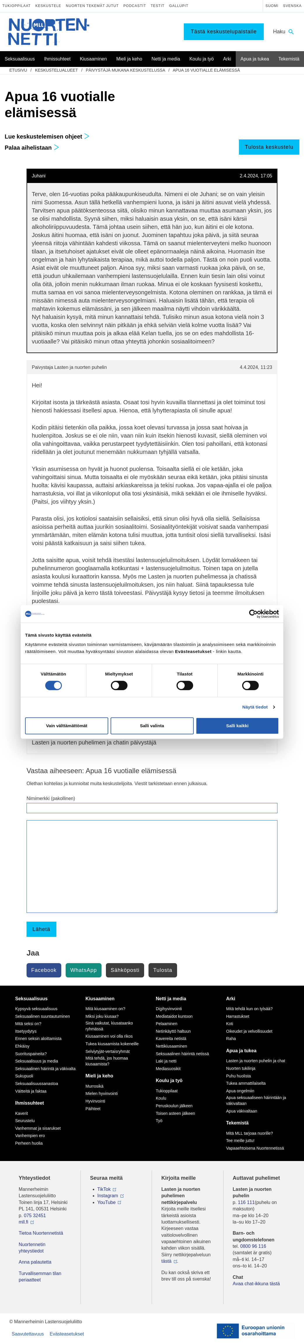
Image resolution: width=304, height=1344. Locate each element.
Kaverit (21, 1113)
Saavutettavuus (28, 1333)
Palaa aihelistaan (32, 147)
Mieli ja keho (99, 1075)
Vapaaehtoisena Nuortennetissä (255, 1148)
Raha (231, 1038)
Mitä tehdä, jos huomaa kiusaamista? (106, 1061)
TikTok (104, 1189)
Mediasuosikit (168, 1068)
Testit (158, 6)
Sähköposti (125, 970)
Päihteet (92, 1108)
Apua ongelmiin (240, 1091)
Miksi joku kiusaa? (102, 1016)
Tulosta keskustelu (269, 147)
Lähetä (41, 929)
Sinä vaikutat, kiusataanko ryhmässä (109, 1026)
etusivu (18, 70)
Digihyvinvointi (169, 1008)
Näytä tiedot (255, 706)
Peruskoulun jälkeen (174, 1105)
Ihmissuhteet (29, 1103)
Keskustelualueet (56, 70)
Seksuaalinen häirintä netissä (182, 1053)
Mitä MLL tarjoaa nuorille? (249, 1133)
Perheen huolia (29, 1143)
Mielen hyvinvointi (101, 1093)
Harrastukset (237, 1016)
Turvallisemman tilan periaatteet (40, 1276)
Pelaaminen (166, 1023)
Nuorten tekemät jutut (92, 6)
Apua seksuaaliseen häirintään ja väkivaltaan (256, 1100)
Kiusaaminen (100, 998)
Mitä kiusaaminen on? (105, 1008)
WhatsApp (83, 970)
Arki (230, 998)
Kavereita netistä (171, 1038)
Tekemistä (237, 1122)
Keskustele (48, 6)
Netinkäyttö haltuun (173, 1031)
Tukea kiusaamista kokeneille (112, 1043)
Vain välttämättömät (67, 725)
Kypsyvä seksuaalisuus (36, 1008)
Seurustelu (25, 1120)
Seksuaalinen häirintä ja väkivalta (45, 1068)
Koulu (161, 1098)
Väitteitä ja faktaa (30, 1091)
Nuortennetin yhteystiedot (32, 1247)
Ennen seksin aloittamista (38, 1038)
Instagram (107, 1195)
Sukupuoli (24, 1076)
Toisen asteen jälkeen (175, 1113)
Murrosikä (94, 1086)
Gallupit (178, 6)
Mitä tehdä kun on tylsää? (249, 1008)
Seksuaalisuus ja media (36, 1061)
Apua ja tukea (241, 1050)
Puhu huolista (238, 1076)
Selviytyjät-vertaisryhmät (107, 1051)
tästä (166, 1261)
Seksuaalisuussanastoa (36, 1083)
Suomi (271, 6)
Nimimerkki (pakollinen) (51, 798)
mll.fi (23, 1221)
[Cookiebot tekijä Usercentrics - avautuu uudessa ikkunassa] (253, 613)
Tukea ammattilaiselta (246, 1083)
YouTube (106, 1202)
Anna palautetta (35, 1262)
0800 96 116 (253, 1246)
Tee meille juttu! (240, 1140)
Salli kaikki (237, 725)
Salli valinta (152, 725)
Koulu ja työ (169, 1080)
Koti (229, 1023)
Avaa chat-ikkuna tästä (256, 1283)
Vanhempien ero (30, 1135)
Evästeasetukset (67, 1333)
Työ (159, 1120)
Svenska (292, 6)
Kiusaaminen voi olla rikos (109, 1036)
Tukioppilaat (16, 6)
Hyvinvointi (95, 1101)
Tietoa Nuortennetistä (41, 1233)
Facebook (44, 970)
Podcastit (134, 6)
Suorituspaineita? (31, 1053)
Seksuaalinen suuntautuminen (42, 1016)
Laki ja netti (166, 1061)
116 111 (246, 1202)
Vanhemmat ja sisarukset (38, 1128)
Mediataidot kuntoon (174, 1016)
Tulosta (162, 970)
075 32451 (35, 1215)
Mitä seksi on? (28, 1023)
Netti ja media (171, 998)
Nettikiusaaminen (171, 1046)
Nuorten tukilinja (240, 1068)
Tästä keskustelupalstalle (224, 31)
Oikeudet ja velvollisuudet (249, 1031)
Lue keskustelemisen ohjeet (47, 136)
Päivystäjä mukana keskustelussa (125, 70)
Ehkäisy (22, 1046)
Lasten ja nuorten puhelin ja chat (255, 1060)
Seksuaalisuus (31, 998)
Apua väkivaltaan (241, 1111)
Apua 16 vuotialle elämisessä (206, 70)
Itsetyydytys (25, 1031)
